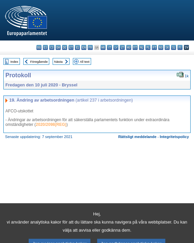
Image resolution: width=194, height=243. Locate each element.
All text (84, 61)
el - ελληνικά (77, 47)
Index (14, 61)
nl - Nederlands (141, 47)
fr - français (90, 47)
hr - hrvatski (103, 47)
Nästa (58, 61)
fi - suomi (180, 47)
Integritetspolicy (174, 137)
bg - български (38, 47)
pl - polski (147, 47)
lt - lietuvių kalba (122, 47)
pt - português (154, 47)
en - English (83, 47)
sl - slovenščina (173, 47)
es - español (45, 47)
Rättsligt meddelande (137, 137)
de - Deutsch (64, 47)
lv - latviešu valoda (115, 47)
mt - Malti (135, 47)
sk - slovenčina (167, 47)
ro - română (160, 47)
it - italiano (109, 47)
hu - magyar (128, 47)
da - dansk (58, 47)
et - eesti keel (71, 47)
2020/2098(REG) (51, 124)
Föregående (39, 61)
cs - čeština (51, 47)
